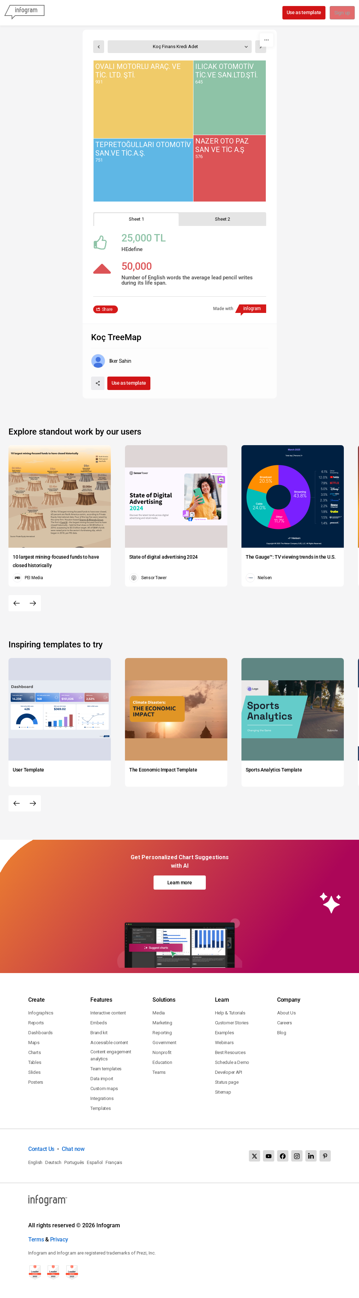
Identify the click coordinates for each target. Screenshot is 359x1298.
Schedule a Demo (232, 1062)
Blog (281, 1032)
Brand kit (98, 1032)
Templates (100, 1108)
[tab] (136, 219)
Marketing (162, 1022)
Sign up (342, 13)
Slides (34, 1072)
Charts (34, 1052)
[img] (143, 99)
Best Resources (230, 1052)
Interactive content (108, 1012)
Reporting (162, 1032)
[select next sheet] (260, 46)
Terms (36, 1239)
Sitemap (223, 1092)
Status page (227, 1082)
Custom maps (104, 1088)
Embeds (98, 1022)
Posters (35, 1082)
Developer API (228, 1072)
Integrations (101, 1098)
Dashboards (40, 1032)
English (35, 1162)
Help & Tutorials (230, 1012)
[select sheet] (180, 46)
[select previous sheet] (98, 46)
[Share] (97, 383)
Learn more (179, 882)
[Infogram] (24, 13)
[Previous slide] (16, 603)
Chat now (73, 1149)
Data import (101, 1078)
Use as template (303, 12)
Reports (36, 1022)
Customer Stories (232, 1022)
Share (107, 309)
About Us (286, 1012)
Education (162, 1062)
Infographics (40, 1012)
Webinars (224, 1042)
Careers (284, 1022)
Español (95, 1162)
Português (74, 1162)
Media (158, 1012)
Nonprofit (161, 1052)
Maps (34, 1042)
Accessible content (109, 1042)
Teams (159, 1072)
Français (114, 1162)
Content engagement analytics (110, 1055)
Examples (224, 1032)
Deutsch (53, 1162)
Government (164, 1042)
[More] (266, 40)
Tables (34, 1062)
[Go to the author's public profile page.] (111, 361)
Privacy (59, 1239)
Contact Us (41, 1149)
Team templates (105, 1068)
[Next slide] (33, 603)
